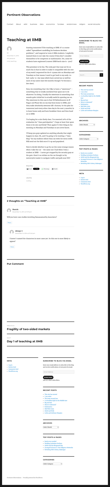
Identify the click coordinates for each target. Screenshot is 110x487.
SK (8, 53)
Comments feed (13, 369)
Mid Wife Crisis (49, 409)
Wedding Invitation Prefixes (53, 443)
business (33, 24)
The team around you (51, 398)
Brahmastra (48, 407)
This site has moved (51, 394)
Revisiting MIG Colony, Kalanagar (55, 450)
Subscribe (48, 377)
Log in (10, 365)
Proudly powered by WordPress (33, 478)
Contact (10, 24)
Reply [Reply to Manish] (9, 222)
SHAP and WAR (49, 411)
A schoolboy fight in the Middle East (56, 400)
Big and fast (48, 403)
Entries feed (12, 367)
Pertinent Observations (23, 14)
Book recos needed (50, 441)
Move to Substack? (50, 405)
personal (12, 58)
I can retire (48, 396)
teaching (13, 61)
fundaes (61, 24)
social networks (94, 24)
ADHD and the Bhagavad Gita (54, 445)
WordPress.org (13, 371)
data (41, 24)
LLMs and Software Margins (53, 413)
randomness (72, 24)
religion (82, 24)
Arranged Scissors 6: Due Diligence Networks (59, 447)
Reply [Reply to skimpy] (12, 247)
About (18, 24)
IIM (8, 58)
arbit (25, 24)
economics (50, 24)
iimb (8, 61)
